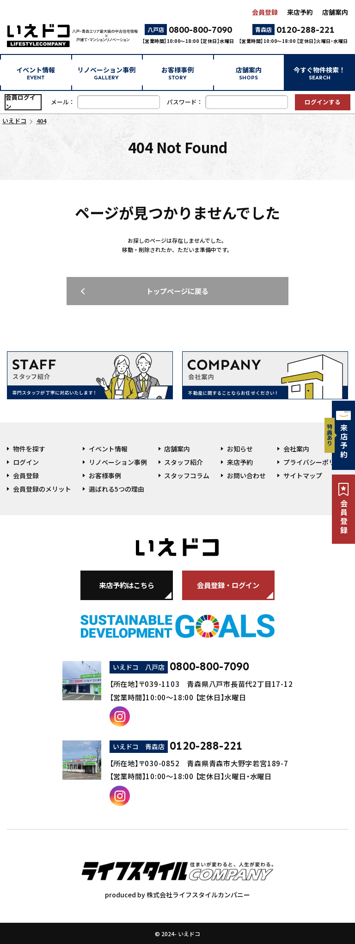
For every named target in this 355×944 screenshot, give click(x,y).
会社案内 (296, 448)
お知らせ (240, 448)
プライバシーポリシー (315, 462)
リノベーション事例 (106, 73)
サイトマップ (302, 475)
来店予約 (300, 12)
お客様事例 (177, 73)
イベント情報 (35, 73)
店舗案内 (335, 12)
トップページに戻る (177, 291)
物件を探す (29, 448)
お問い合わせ (246, 475)
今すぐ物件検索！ (319, 73)
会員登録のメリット (42, 488)
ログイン (26, 462)
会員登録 (265, 12)
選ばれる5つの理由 (116, 488)
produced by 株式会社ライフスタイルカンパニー (177, 876)
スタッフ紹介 (183, 462)
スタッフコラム (186, 475)
